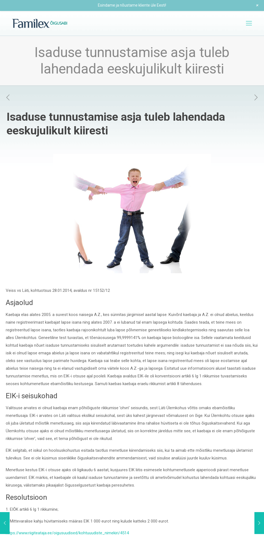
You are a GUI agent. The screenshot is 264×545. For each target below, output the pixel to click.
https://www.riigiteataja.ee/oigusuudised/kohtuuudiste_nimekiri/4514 (67, 532)
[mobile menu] (249, 23)
